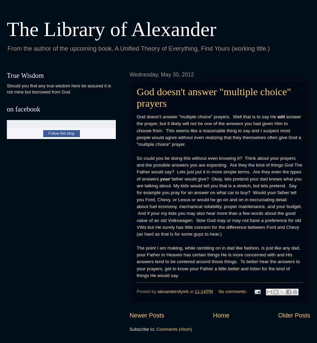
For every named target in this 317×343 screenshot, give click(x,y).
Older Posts (294, 315)
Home (221, 315)
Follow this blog (61, 133)
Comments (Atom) (174, 329)
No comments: (233, 291)
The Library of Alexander (111, 29)
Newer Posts (147, 315)
